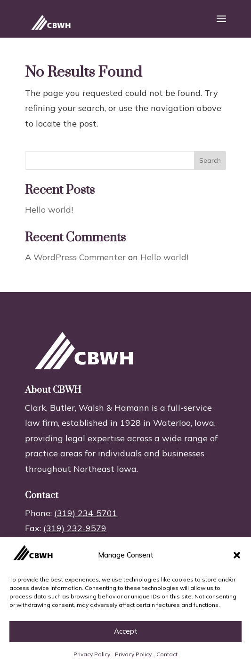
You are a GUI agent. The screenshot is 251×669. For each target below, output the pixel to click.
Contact (167, 654)
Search (210, 160)
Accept (126, 631)
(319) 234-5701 (85, 513)
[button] (237, 555)
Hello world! (49, 209)
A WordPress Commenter (75, 257)
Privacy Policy (91, 654)
